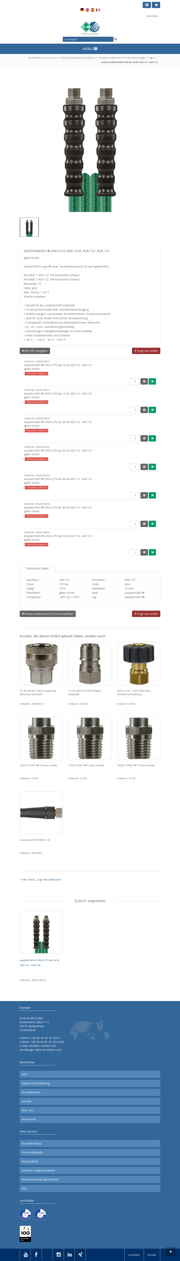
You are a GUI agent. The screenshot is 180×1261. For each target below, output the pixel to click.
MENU (90, 48)
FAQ (24, 1188)
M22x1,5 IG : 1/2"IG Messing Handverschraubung (134, 692)
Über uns (27, 1110)
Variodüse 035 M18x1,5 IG (35, 840)
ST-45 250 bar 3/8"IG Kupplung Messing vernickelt (38, 692)
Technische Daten (37, 568)
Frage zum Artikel (146, 351)
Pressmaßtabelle (32, 1152)
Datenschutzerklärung (36, 1083)
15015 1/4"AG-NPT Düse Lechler (38, 765)
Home (54, 57)
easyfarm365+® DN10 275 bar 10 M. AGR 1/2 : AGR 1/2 (129, 62)
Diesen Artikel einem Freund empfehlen (47, 614)
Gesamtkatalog (31, 1143)
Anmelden (152, 16)
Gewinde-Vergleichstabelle (38, 1170)
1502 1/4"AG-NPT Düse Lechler (86, 765)
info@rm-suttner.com (42, 1046)
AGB (24, 1074)
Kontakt (27, 1101)
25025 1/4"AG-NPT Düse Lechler (136, 765)
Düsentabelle (30, 1161)
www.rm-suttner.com (48, 1049)
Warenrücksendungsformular (40, 1179)
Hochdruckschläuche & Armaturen (78, 57)
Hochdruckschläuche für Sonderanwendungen (122, 57)
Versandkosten (52, 879)
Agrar (152, 57)
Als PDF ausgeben (35, 351)
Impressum (29, 1119)
